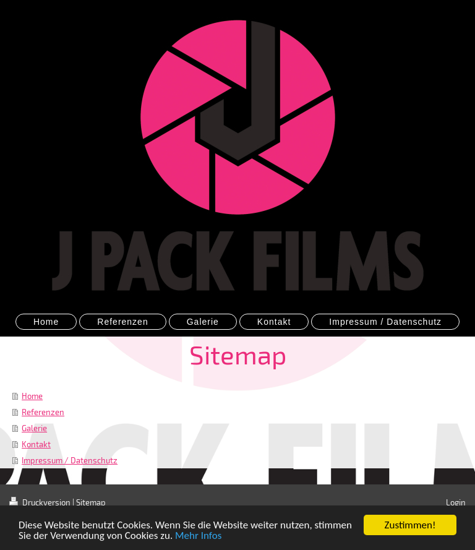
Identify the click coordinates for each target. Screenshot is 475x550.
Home (32, 396)
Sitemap (91, 502)
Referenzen (43, 412)
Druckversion (40, 502)
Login (456, 502)
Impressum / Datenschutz (70, 460)
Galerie (34, 428)
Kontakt (36, 444)
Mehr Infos (198, 536)
